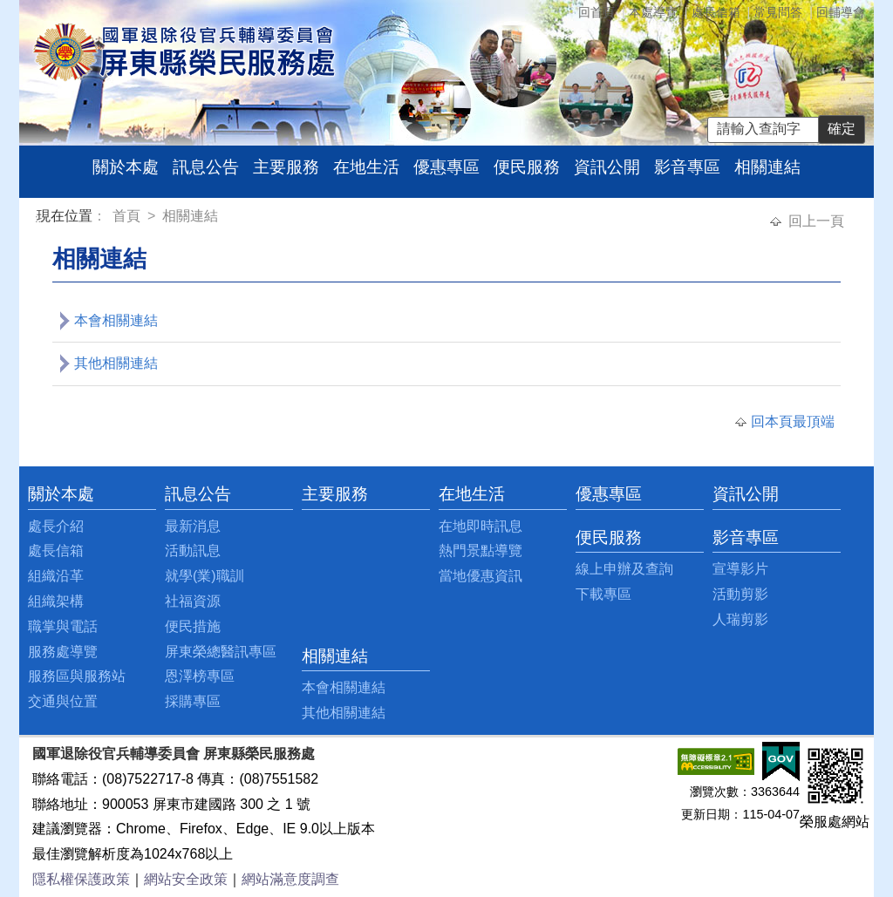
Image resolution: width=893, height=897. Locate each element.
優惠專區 (446, 167)
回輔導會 (840, 12)
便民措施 (193, 626)
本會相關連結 (116, 320)
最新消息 (193, 526)
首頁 (128, 215)
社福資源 (193, 601)
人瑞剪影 (740, 619)
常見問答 (777, 12)
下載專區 (603, 594)
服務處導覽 (63, 651)
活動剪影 (740, 594)
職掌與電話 (63, 626)
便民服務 (527, 167)
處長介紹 (56, 526)
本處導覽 (653, 12)
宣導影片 (740, 568)
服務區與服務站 (77, 676)
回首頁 (596, 12)
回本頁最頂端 (793, 421)
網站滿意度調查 (290, 879)
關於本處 (125, 167)
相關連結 (767, 167)
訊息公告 (206, 167)
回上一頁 (816, 221)
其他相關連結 (116, 363)
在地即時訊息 (480, 526)
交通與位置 (63, 701)
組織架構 (56, 601)
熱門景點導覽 (480, 550)
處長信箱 (716, 12)
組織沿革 (56, 575)
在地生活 (366, 167)
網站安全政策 (186, 879)
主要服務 (286, 167)
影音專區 (687, 167)
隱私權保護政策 (81, 879)
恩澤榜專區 (200, 676)
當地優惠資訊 (480, 575)
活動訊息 (193, 550)
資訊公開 (607, 167)
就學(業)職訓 (204, 575)
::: (39, 218)
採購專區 (193, 701)
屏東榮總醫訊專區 (220, 651)
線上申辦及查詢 (624, 568)
